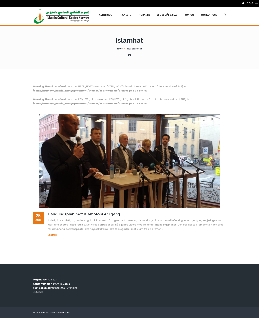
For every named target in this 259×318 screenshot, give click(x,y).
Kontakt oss (209, 15)
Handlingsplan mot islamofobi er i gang (84, 214)
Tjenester (126, 15)
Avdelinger (106, 15)
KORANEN (144, 15)
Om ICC (189, 15)
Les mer (52, 235)
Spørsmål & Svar (167, 15)
